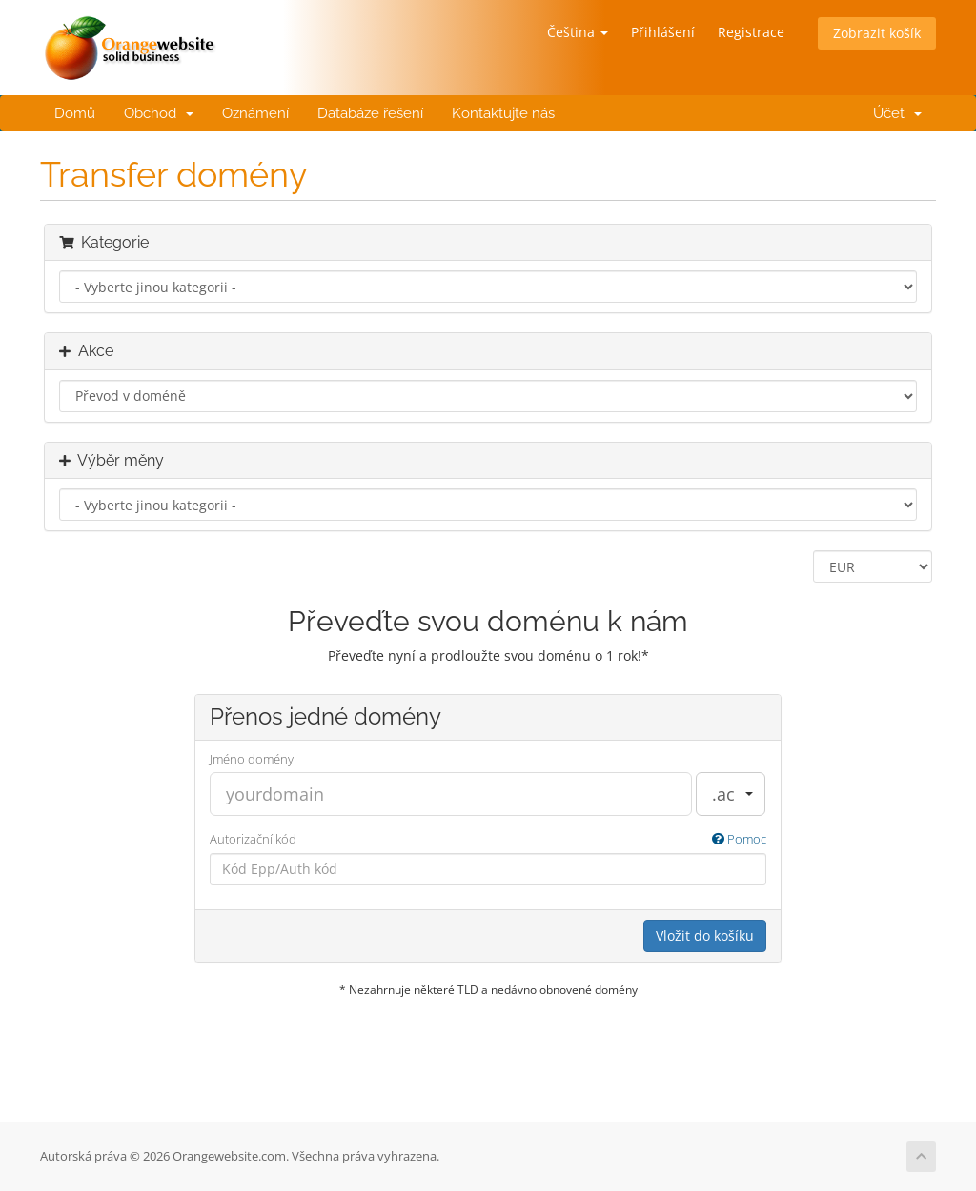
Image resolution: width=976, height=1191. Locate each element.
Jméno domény (252, 758)
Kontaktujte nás (503, 113)
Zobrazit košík (877, 33)
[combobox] (730, 794)
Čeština (577, 32)
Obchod (158, 113)
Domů (74, 113)
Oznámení (255, 113)
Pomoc (739, 838)
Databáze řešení (370, 113)
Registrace (751, 32)
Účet (893, 113)
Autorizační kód (488, 839)
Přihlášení (663, 32)
